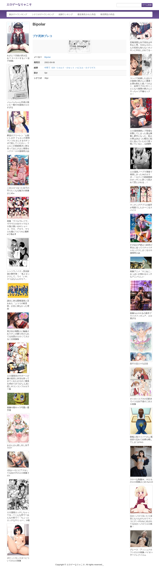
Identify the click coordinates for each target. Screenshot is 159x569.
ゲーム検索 (147, 5)
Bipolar (47, 57)
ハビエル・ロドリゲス (85, 68)
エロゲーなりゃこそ (19, 4)
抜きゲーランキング (18, 14)
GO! (53, 68)
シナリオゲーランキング (43, 14)
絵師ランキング (66, 14)
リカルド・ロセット (65, 68)
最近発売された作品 (86, 14)
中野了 (47, 68)
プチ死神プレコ (42, 36)
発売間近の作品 (107, 14)
